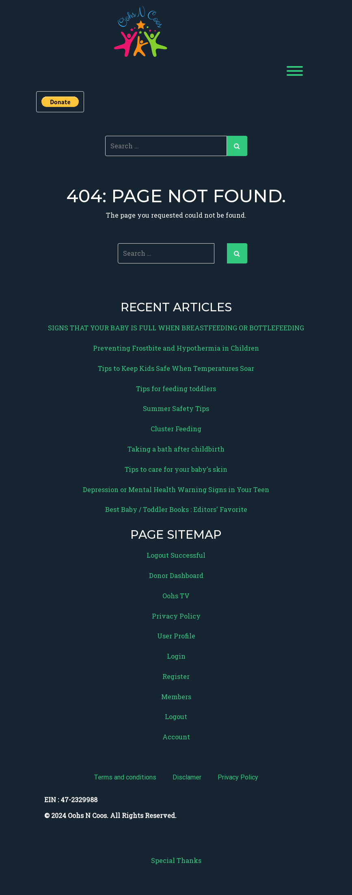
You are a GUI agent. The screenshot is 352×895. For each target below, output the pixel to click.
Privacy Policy (176, 616)
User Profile (176, 636)
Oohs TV (176, 595)
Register (176, 676)
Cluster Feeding (176, 428)
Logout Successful (176, 555)
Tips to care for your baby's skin (176, 469)
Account (176, 736)
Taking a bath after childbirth (176, 449)
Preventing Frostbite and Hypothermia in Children (176, 348)
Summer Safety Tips (176, 408)
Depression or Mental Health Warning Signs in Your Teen (176, 489)
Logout (176, 716)
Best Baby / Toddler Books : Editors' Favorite (176, 509)
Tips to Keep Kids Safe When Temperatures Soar (176, 368)
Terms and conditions (125, 777)
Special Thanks (176, 860)
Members (176, 696)
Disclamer (187, 777)
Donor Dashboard (176, 575)
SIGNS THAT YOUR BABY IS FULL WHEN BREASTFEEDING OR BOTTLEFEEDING (176, 327)
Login (176, 656)
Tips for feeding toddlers (176, 388)
